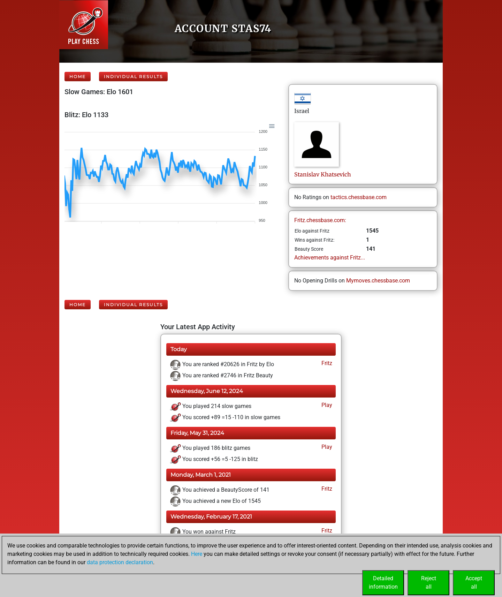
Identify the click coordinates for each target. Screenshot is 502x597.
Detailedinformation (383, 582)
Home (77, 76)
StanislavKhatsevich (322, 174)
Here (196, 554)
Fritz (326, 363)
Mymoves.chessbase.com (378, 280)
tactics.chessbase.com (358, 197)
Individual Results (133, 76)
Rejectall (428, 582)
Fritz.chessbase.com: (320, 220)
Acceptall (473, 582)
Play (326, 405)
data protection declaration (120, 562)
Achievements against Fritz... (329, 257)
